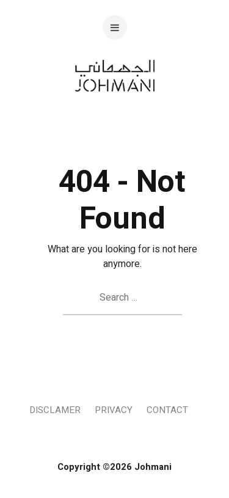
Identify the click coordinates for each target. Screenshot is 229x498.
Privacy (114, 410)
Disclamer (55, 410)
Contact (167, 410)
